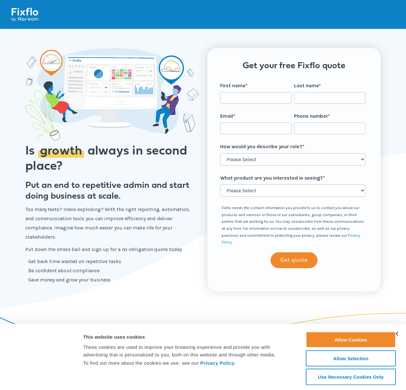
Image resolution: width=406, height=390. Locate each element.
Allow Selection (337, 331)
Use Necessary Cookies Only (337, 349)
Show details (333, 377)
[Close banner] (396, 306)
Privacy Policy (217, 335)
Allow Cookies (337, 312)
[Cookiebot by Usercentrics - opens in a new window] (41, 377)
